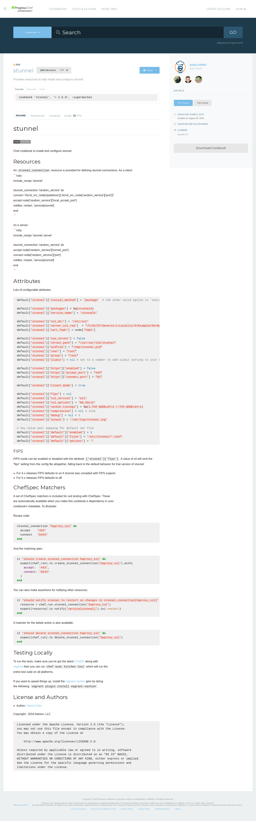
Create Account (218, 9)
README (21, 115)
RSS (16, 64)
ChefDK (79, 661)
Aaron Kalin (34, 705)
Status (177, 813)
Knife (42, 89)
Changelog (54, 115)
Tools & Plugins (84, 9)
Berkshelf (31, 89)
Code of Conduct (78, 813)
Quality (72, 115)
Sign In (241, 9)
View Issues (202, 103)
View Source (183, 103)
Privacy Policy (127, 813)
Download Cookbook (211, 148)
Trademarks (22, 809)
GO (233, 32)
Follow (150, 70)
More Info (109, 9)
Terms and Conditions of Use (103, 813)
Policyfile (19, 89)
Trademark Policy (162, 813)
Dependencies (37, 115)
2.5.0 (52, 70)
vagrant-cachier (75, 681)
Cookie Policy (144, 813)
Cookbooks (58, 9)
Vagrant (18, 666)
